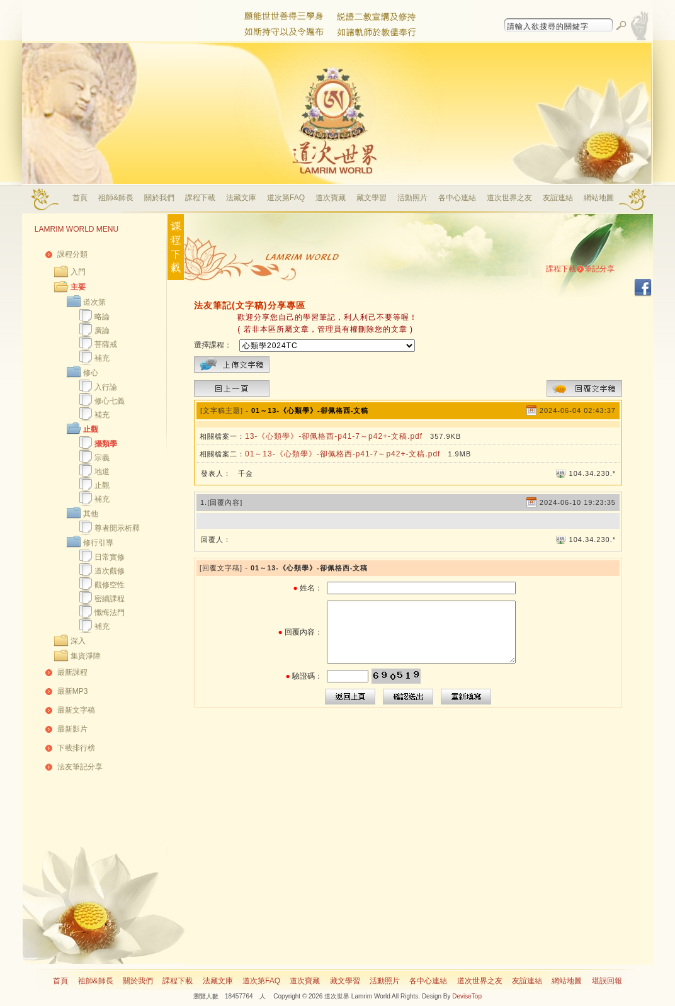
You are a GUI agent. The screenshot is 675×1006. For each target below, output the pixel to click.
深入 (78, 640)
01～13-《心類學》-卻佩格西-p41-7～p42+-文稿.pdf (342, 453)
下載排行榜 (76, 747)
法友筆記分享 (80, 766)
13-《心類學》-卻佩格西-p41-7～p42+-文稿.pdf (334, 436)
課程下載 (200, 197)
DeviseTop (467, 996)
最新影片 (72, 729)
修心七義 (109, 401)
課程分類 (72, 254)
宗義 (102, 457)
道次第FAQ (286, 197)
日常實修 (109, 557)
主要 (78, 287)
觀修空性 (109, 584)
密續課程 (109, 598)
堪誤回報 (607, 980)
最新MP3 (72, 691)
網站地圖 (599, 197)
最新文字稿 (76, 710)
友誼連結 (558, 197)
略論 (102, 316)
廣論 (102, 330)
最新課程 (72, 672)
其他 (90, 513)
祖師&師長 (115, 197)
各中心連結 (457, 197)
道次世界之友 (509, 197)
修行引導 (98, 542)
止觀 (90, 429)
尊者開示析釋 (117, 528)
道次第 (94, 302)
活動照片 (412, 197)
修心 (90, 372)
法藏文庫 (241, 197)
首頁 (80, 197)
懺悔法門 (109, 612)
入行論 (105, 387)
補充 (102, 358)
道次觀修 (109, 571)
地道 (102, 471)
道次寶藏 (330, 197)
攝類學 (105, 443)
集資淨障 (86, 656)
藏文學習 (371, 197)
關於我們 (159, 197)
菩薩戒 (105, 344)
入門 (78, 272)
